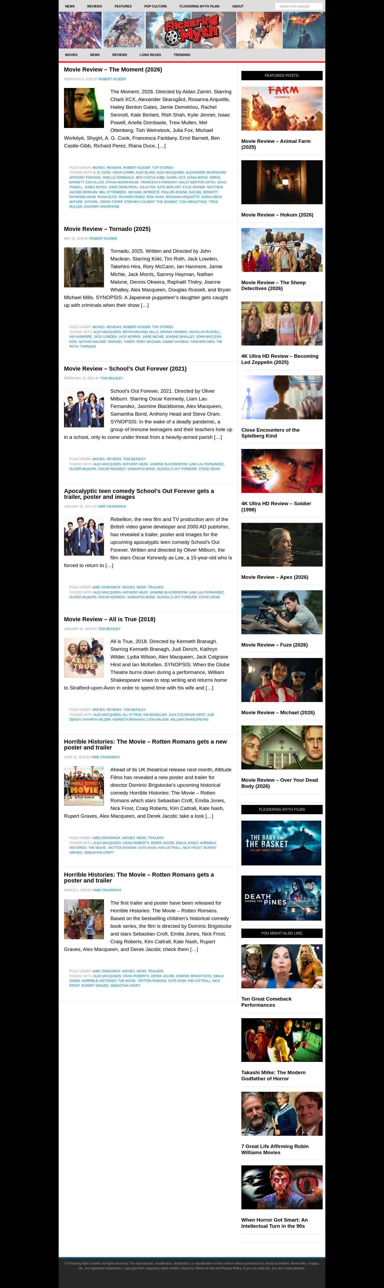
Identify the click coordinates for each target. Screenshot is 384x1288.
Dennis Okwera (173, 332)
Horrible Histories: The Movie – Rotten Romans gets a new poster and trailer (145, 744)
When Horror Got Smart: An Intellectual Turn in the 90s (274, 1223)
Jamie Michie (153, 337)
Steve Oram (209, 469)
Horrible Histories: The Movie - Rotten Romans (124, 981)
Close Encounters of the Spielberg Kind (270, 433)
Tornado (88, 346)
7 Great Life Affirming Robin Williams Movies (275, 1149)
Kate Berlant (169, 187)
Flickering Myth (192, 30)
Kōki (73, 342)
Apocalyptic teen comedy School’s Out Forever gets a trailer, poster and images (139, 494)
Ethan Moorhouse (122, 182)
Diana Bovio (197, 177)
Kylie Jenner (193, 187)
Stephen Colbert (139, 202)
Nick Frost (192, 848)
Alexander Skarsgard (206, 172)
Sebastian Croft (99, 852)
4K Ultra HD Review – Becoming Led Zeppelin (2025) (279, 359)
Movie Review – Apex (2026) (275, 577)
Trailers (156, 587)
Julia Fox (147, 187)
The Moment (167, 202)
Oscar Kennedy (111, 469)
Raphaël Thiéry (121, 342)
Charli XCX (176, 177)
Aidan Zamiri (123, 172)
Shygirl (91, 202)
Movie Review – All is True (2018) (109, 619)
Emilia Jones (187, 843)
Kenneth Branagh (129, 719)
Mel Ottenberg (112, 192)
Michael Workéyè (144, 192)
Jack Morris (130, 337)
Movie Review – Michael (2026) (278, 712)
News (141, 587)
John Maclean (208, 337)
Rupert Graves (95, 986)
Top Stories (162, 168)
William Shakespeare (189, 719)
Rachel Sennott (203, 192)
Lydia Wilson (157, 719)
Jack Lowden (105, 337)
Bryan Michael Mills (140, 332)
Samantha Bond (141, 469)
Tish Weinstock (193, 202)
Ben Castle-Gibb (150, 177)
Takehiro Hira (202, 342)
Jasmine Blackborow (168, 464)
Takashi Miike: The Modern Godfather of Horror (273, 1075)
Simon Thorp (111, 202)
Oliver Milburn (82, 469)
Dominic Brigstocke (194, 976)
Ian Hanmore (80, 337)
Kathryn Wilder (96, 719)
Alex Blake (145, 172)
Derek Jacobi (162, 843)
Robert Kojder (136, 168)
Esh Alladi (95, 182)
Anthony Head (135, 464)
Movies (99, 168)
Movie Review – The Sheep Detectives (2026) (273, 285)
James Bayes (95, 187)
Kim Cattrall (169, 848)
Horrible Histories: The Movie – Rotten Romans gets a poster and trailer (139, 877)
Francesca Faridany (159, 182)
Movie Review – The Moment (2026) (113, 69)
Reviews (114, 168)
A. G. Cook (102, 172)
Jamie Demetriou (123, 187)
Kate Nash (148, 848)
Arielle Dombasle (118, 177)
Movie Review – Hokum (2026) (277, 215)
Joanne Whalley (180, 337)
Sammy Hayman (175, 342)
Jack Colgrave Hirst (187, 715)
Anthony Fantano (85, 177)
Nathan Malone (92, 342)
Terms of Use (204, 1268)
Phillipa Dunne (174, 192)
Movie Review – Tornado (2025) (107, 229)
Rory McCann (149, 342)
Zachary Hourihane (101, 206)
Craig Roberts (136, 843)
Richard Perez (132, 197)
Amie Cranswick (106, 587)
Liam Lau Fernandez (206, 464)
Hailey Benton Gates (196, 182)
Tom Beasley (134, 459)
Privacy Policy (231, 1268)
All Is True (131, 715)
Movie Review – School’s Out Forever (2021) (125, 368)
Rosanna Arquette (183, 197)
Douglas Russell (205, 332)
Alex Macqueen (170, 172)
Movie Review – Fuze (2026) (274, 645)
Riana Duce (107, 197)
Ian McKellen (155, 715)
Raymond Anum (82, 197)
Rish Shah (155, 197)
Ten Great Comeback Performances (266, 1002)
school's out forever (177, 469)
